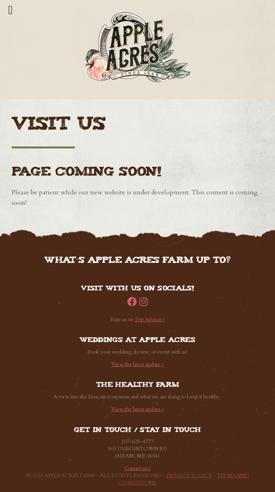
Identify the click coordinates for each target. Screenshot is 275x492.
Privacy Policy (189, 475)
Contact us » (137, 468)
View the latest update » (137, 364)
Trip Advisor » (149, 319)
